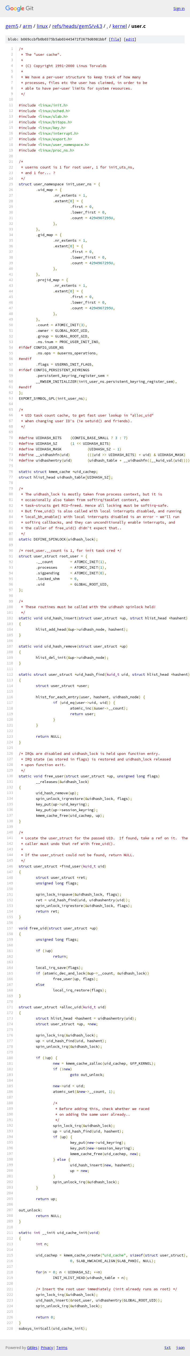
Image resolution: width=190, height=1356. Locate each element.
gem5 (11, 26)
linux (42, 26)
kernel (119, 26)
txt (167, 1347)
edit (130, 39)
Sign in (179, 8)
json (180, 1347)
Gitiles (32, 1347)
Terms (61, 1347)
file (115, 39)
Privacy (47, 1347)
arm (27, 26)
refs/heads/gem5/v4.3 (77, 26)
